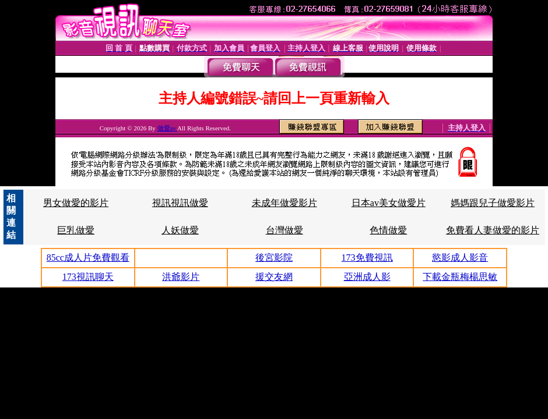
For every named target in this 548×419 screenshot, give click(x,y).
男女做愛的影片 (75, 203)
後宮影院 (274, 257)
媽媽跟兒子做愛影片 (493, 203)
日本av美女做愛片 (389, 203)
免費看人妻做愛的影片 (492, 230)
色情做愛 (388, 230)
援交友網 (274, 277)
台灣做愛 (284, 230)
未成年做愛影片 (284, 203)
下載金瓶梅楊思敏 (460, 277)
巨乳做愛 (75, 230)
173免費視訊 (367, 257)
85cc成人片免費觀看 (88, 257)
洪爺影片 (180, 277)
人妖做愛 (180, 230)
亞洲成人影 (367, 277)
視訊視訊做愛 (180, 203)
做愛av (167, 128)
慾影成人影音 (460, 257)
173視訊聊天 (88, 277)
